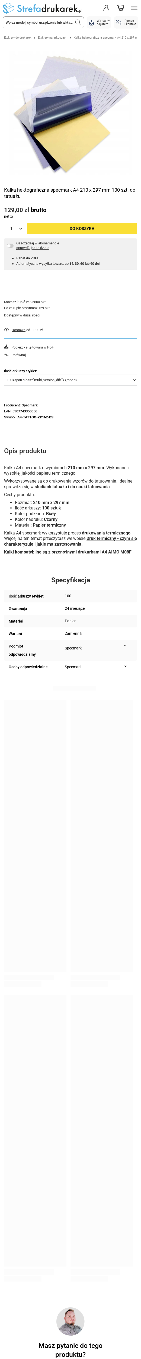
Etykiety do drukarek (17, 37)
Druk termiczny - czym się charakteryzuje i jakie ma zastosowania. (70, 541)
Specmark (30, 405)
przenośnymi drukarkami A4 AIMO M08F (92, 552)
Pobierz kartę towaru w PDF (32, 347)
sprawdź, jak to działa (32, 248)
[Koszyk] (120, 8)
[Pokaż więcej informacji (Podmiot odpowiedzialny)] (125, 646)
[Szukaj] (78, 22)
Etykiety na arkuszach (52, 37)
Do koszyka (82, 228)
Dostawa (18, 330)
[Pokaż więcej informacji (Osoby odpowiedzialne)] (125, 666)
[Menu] (134, 8)
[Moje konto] (106, 8)
